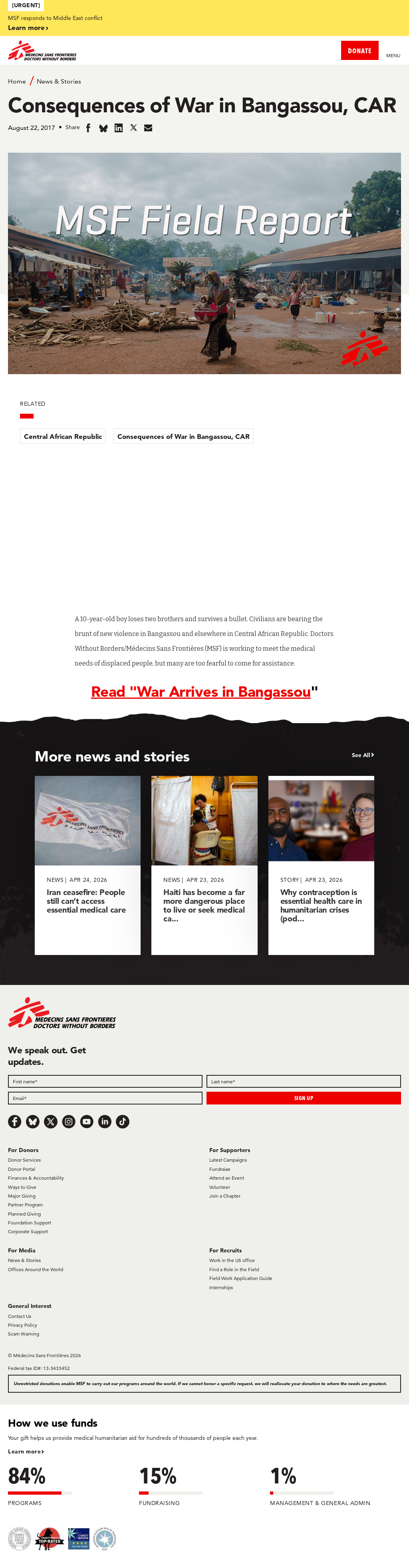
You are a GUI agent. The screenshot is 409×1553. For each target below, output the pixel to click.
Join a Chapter (224, 1196)
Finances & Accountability (36, 1178)
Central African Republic (63, 436)
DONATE (360, 50)
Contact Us (19, 1316)
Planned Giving (24, 1214)
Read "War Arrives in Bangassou (201, 691)
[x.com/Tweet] (51, 1121)
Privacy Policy (22, 1325)
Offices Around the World (35, 1269)
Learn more (26, 27)
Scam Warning (23, 1334)
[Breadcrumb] (204, 80)
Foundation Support (29, 1223)
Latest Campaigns (228, 1160)
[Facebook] (15, 1121)
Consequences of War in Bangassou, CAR (183, 436)
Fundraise (219, 1169)
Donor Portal (21, 1169)
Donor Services (24, 1160)
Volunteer (219, 1187)
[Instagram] (68, 1121)
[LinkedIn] (104, 1121)
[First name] (105, 1081)
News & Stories (59, 81)
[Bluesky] (33, 1121)
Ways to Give (22, 1187)
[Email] (105, 1098)
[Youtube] (86, 1121)
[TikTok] (122, 1121)
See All (361, 755)
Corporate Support (28, 1231)
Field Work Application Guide (240, 1278)
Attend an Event (226, 1178)
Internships (221, 1287)
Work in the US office (232, 1260)
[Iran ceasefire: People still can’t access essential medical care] (88, 865)
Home (17, 81)
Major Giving (22, 1196)
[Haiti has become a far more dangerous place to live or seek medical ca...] (204, 865)
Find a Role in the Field (234, 1269)
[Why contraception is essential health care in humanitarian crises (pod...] (321, 865)
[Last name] (303, 1081)
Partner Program (25, 1205)
